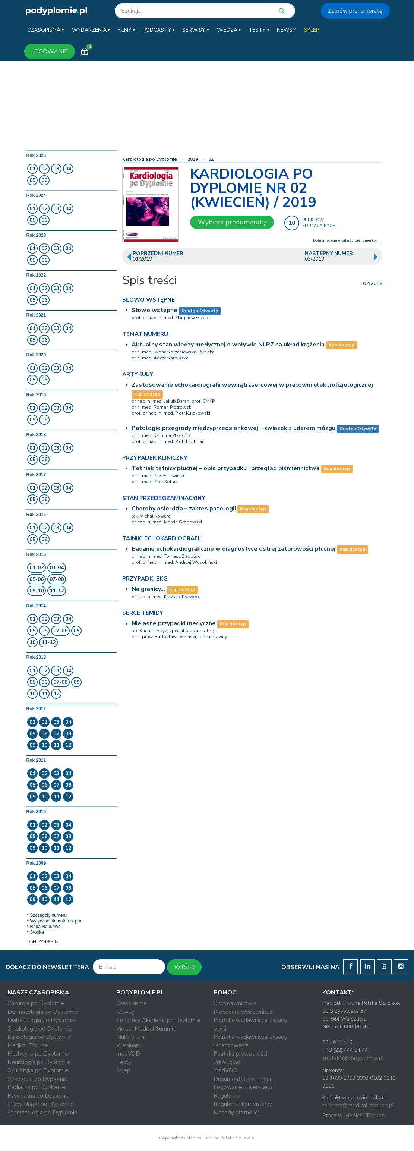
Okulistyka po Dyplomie (37, 1070)
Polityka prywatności (240, 1053)
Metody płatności (236, 1112)
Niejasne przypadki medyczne (174, 623)
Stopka (37, 932)
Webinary (128, 1045)
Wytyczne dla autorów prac (57, 921)
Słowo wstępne (154, 310)
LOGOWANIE (49, 51)
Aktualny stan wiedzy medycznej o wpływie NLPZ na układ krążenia (228, 344)
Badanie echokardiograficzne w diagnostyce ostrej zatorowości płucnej (233, 549)
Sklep (123, 1070)
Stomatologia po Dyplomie (42, 1112)
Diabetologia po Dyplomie (41, 1020)
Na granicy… (148, 589)
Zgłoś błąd (227, 1062)
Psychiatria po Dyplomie (38, 1096)
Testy (124, 1062)
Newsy (125, 1012)
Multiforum (130, 1037)
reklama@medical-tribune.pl (358, 1105)
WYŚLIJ (184, 967)
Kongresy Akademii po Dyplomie (158, 1020)
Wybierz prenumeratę (232, 222)
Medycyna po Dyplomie (37, 1053)
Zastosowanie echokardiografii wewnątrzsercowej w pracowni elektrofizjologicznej (252, 385)
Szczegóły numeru (48, 915)
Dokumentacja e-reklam (244, 1079)
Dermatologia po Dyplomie (42, 1012)
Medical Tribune (27, 1045)
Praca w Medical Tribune (353, 1115)
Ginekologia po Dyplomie (39, 1028)
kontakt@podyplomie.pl (353, 1058)
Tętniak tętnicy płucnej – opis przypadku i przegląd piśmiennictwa (226, 468)
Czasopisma (131, 1003)
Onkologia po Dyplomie (37, 1079)
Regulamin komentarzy (243, 1104)
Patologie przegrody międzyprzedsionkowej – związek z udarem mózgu (233, 428)
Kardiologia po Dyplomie (149, 159)
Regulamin (227, 1096)
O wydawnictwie (235, 1003)
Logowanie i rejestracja (243, 1087)
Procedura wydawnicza (243, 1012)
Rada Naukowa (45, 926)
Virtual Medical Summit (146, 1028)
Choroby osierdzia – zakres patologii (184, 508)
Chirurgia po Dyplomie (35, 1003)
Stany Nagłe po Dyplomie (40, 1104)
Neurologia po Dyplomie (38, 1062)
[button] (45, 30)
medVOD (128, 1053)
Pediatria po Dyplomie (36, 1087)
